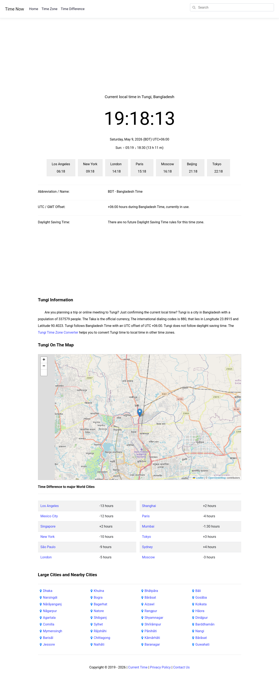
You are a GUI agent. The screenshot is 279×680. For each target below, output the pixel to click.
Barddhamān (205, 624)
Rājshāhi (100, 631)
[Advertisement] (140, 61)
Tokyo (146, 537)
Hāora (199, 611)
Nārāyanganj (52, 604)
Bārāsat (150, 597)
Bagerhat (100, 604)
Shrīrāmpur (153, 624)
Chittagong (102, 638)
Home (33, 9)
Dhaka (47, 591)
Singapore (48, 526)
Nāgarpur (50, 611)
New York (48, 537)
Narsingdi (50, 597)
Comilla (48, 624)
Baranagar (152, 644)
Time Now (14, 9)
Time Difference (72, 9)
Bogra (98, 597)
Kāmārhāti (152, 638)
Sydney (147, 547)
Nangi (199, 631)
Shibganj (100, 618)
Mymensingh (52, 631)
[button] (139, 412)
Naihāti (99, 644)
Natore (99, 611)
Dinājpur (201, 618)
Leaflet (198, 477)
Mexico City (49, 516)
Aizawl (150, 604)
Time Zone (50, 9)
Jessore (49, 644)
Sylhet (98, 624)
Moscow (148, 557)
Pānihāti (151, 631)
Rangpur (151, 611)
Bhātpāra (151, 591)
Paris (146, 516)
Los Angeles (50, 506)
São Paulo (48, 547)
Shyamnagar (154, 618)
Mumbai (148, 526)
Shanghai (149, 506)
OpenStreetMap (217, 477)
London (46, 557)
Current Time (138, 667)
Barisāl (48, 638)
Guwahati (202, 644)
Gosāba (201, 597)
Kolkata (201, 604)
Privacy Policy (160, 667)
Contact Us (181, 667)
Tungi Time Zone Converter (58, 332)
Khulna (99, 591)
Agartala (49, 618)
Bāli (198, 591)
